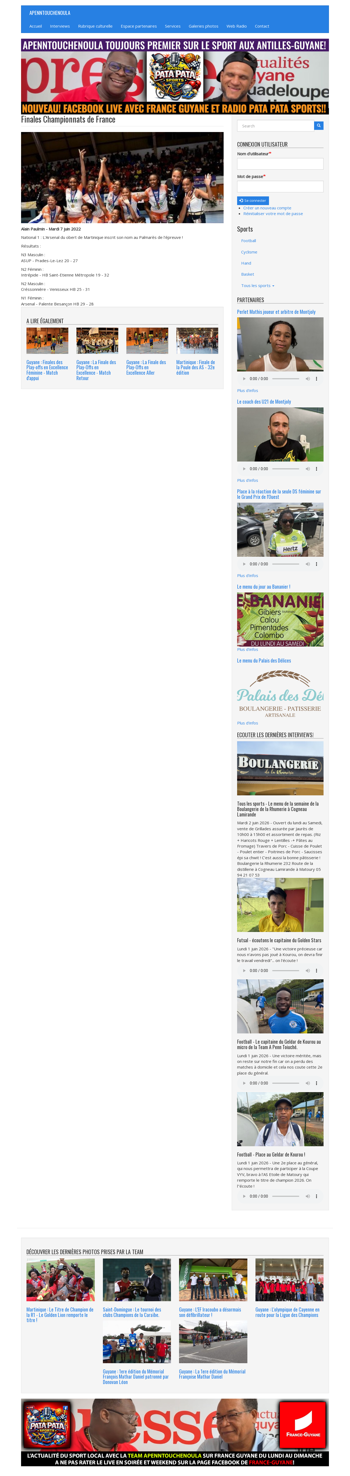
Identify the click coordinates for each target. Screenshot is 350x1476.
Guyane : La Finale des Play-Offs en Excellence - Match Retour (96, 369)
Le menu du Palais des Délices (264, 660)
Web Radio (237, 26)
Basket (247, 274)
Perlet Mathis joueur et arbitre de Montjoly (276, 311)
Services (173, 26)
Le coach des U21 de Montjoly (264, 401)
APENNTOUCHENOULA (49, 12)
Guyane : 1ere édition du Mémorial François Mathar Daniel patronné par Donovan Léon (136, 1377)
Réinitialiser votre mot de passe (273, 213)
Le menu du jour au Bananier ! (263, 586)
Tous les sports (257, 285)
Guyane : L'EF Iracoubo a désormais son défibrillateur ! (210, 1312)
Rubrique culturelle (95, 26)
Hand (246, 263)
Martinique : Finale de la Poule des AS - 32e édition (195, 367)
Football (248, 240)
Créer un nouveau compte (267, 207)
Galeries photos (203, 26)
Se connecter (252, 200)
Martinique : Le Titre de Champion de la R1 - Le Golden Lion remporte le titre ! (59, 1315)
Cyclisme (249, 252)
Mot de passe (250, 176)
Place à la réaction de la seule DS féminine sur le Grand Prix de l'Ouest (279, 494)
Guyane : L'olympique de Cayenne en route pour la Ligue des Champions (287, 1312)
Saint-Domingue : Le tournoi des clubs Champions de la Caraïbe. (132, 1312)
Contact (262, 26)
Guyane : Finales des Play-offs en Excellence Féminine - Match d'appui (47, 369)
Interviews (60, 26)
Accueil (35, 26)
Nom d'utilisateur (253, 153)
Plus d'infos (247, 390)
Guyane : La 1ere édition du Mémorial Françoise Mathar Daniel (212, 1374)
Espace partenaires (139, 26)
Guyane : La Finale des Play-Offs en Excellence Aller (146, 367)
